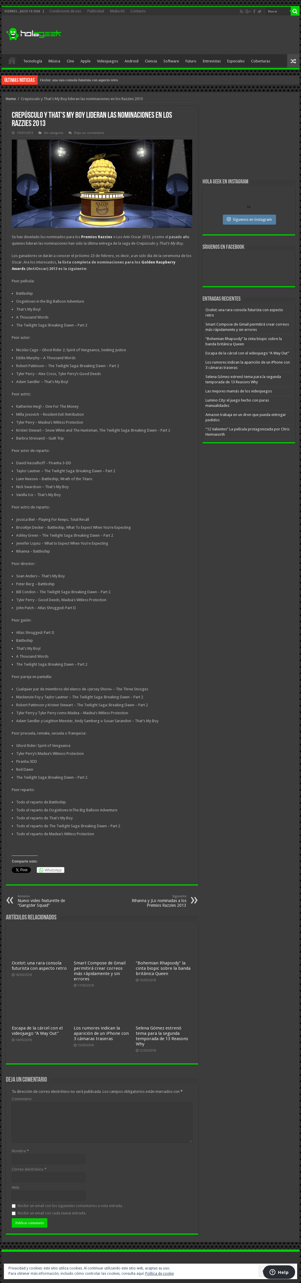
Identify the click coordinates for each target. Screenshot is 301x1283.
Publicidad (95, 11)
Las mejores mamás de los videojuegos (238, 391)
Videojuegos (107, 61)
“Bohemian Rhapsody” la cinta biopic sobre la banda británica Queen (163, 968)
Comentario (22, 1099)
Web (15, 1187)
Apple (86, 61)
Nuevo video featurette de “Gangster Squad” (48, 901)
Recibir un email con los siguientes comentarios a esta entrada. (70, 1206)
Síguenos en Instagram (249, 219)
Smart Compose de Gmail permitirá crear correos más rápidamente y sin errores (100, 971)
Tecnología (32, 61)
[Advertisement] (188, 35)
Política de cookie (159, 1274)
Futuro (190, 61)
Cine (70, 61)
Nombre (20, 1151)
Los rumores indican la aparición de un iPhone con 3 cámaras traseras (101, 1033)
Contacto (138, 11)
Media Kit (117, 11)
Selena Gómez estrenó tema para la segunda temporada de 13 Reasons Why (162, 1036)
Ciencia (151, 61)
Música (54, 61)
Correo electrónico (29, 1169)
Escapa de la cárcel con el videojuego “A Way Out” (37, 1030)
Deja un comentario (89, 133)
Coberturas (260, 61)
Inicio (12, 60)
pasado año (179, 237)
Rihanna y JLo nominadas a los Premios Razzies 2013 (156, 901)
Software (171, 61)
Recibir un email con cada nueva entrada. (52, 1213)
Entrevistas (212, 61)
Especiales (236, 61)
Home (11, 99)
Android (131, 61)
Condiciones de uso (65, 11)
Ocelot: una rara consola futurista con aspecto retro (79, 80)
